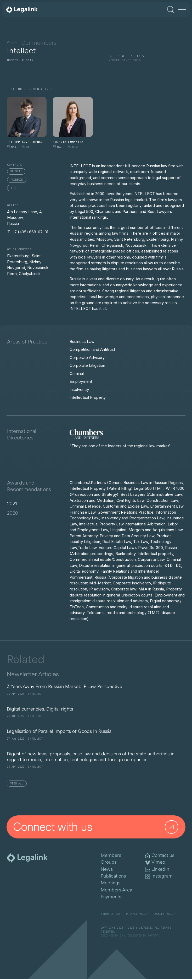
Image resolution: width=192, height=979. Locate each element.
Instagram (159, 876)
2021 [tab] (12, 503)
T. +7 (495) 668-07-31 (27, 231)
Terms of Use (110, 914)
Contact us (159, 855)
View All (16, 783)
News (107, 869)
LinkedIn (157, 869)
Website (16, 171)
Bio (27, 147)
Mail (13, 147)
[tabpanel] (127, 553)
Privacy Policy (137, 914)
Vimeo (155, 862)
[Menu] (182, 10)
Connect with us (97, 827)
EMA (122, 935)
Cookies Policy (164, 914)
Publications (113, 876)
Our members (32, 42)
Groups (108, 862)
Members (111, 855)
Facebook (16, 179)
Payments (111, 897)
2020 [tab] (12, 513)
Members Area (116, 890)
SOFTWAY (153, 935)
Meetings (110, 883)
